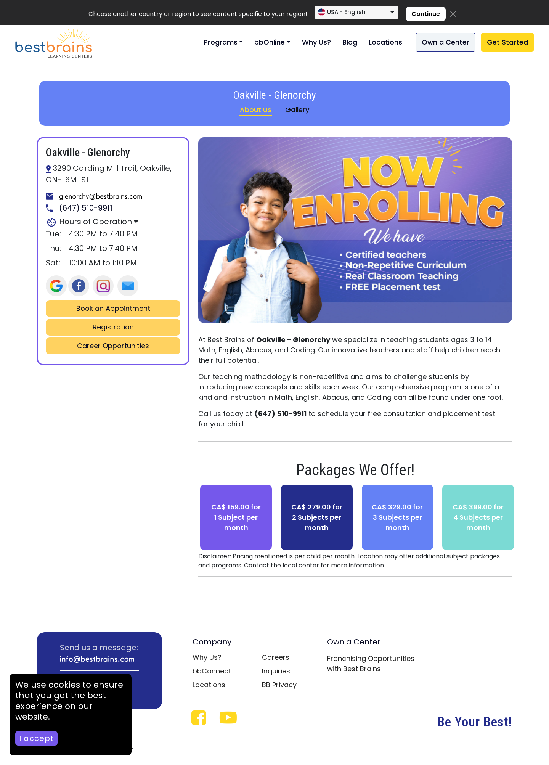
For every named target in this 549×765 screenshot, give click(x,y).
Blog (349, 42)
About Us (255, 109)
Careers (275, 657)
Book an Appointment (113, 308)
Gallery (297, 109)
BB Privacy (279, 684)
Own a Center (445, 42)
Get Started (507, 42)
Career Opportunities (113, 346)
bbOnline (269, 42)
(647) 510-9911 (79, 208)
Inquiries (276, 671)
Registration (113, 327)
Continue (425, 14)
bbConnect (212, 671)
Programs (221, 42)
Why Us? (316, 42)
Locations (385, 42)
